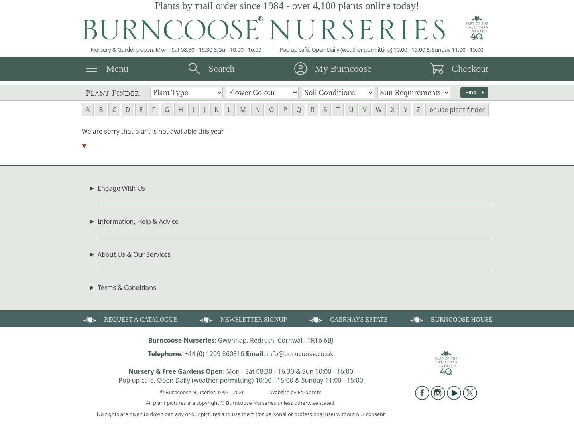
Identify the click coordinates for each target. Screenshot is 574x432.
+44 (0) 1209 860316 (214, 353)
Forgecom (310, 392)
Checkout (470, 68)
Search (221, 68)
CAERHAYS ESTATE (348, 319)
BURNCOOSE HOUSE (450, 319)
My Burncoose (343, 68)
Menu (117, 68)
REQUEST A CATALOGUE (129, 319)
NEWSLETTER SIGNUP (242, 319)
